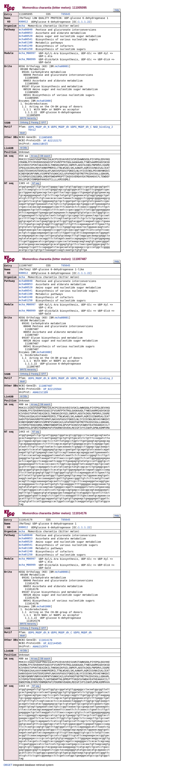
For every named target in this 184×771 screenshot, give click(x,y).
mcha (22, 26)
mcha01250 (26, 49)
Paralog (34, 123)
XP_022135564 (52, 389)
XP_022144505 (52, 644)
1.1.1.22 (84, 22)
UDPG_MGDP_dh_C (81, 127)
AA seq (34, 156)
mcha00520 (26, 36)
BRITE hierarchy (28, 118)
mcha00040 (26, 29)
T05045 (65, 14)
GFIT (43, 123)
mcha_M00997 (27, 53)
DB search (45, 156)
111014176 (45, 641)
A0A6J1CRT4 (40, 647)
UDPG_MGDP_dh (60, 127)
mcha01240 (26, 46)
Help (116, 10)
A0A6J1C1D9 (40, 393)
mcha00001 (62, 66)
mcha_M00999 (27, 59)
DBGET (8, 766)
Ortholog (24, 123)
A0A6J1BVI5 (40, 144)
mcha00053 (26, 33)
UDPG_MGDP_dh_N (38, 127)
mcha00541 (26, 39)
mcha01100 (26, 42)
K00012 (23, 22)
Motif (22, 133)
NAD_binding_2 (103, 127)
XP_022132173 (52, 140)
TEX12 (32, 130)
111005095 (45, 137)
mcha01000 (44, 101)
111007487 (45, 386)
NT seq (35, 183)
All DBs (23, 148)
